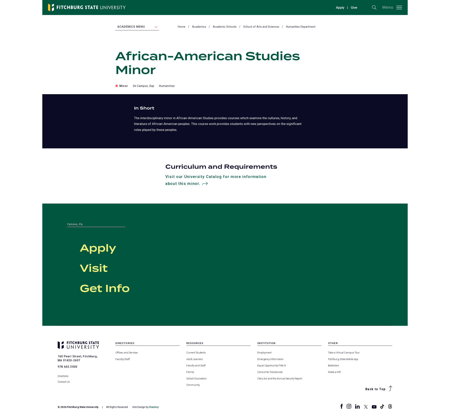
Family (190, 372)
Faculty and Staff (196, 366)
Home (181, 27)
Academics (199, 27)
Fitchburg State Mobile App (343, 359)
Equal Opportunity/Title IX (271, 366)
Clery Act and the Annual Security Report (279, 379)
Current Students (196, 353)
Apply (340, 7)
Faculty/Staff (122, 359)
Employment (264, 353)
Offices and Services (126, 353)
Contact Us (64, 379)
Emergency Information (270, 359)
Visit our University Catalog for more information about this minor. (216, 181)
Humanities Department (300, 27)
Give (354, 7)
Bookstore (333, 366)
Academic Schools (225, 27)
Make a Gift (334, 372)
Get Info (113, 288)
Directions (63, 374)
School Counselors (196, 379)
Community (193, 385)
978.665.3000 (67, 367)
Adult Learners (194, 359)
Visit (98, 268)
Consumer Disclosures (270, 372)
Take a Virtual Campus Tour (344, 353)
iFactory (154, 407)
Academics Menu (131, 27)
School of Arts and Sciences (261, 27)
